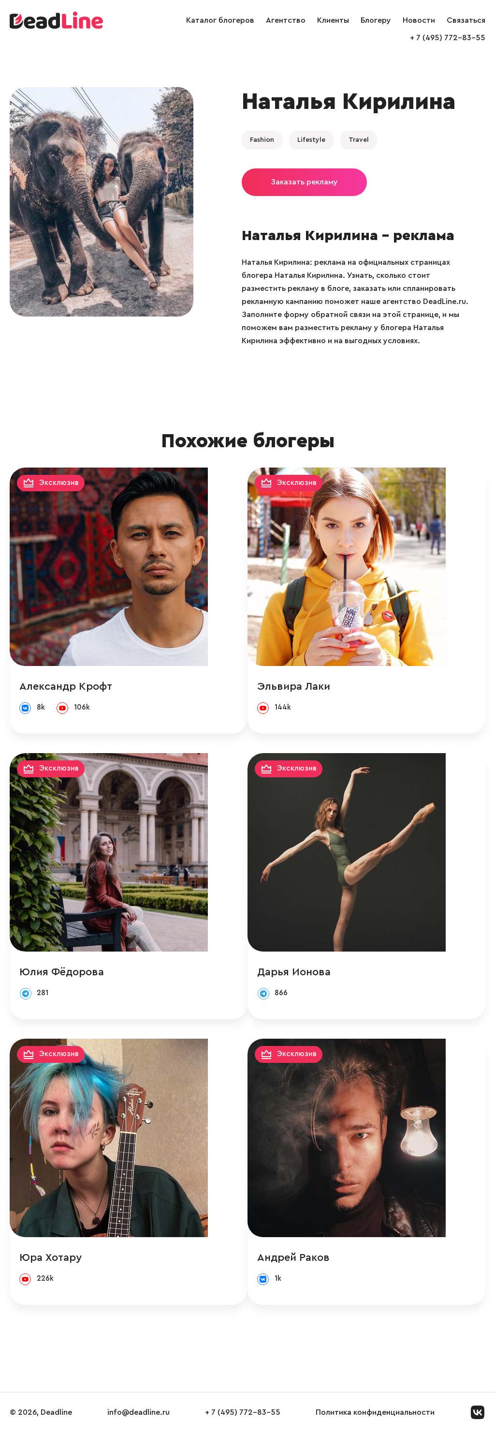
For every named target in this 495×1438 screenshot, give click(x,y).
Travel (359, 139)
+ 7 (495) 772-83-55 (447, 38)
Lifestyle (311, 139)
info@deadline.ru (138, 1418)
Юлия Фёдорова (61, 974)
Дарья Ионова (333, 974)
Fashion (262, 139)
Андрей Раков (333, 1261)
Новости (419, 20)
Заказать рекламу (304, 182)
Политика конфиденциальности (375, 1418)
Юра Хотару (50, 1261)
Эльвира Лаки (333, 686)
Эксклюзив (59, 483)
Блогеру (376, 20)
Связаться (466, 20)
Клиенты (333, 20)
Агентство (286, 20)
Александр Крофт (65, 686)
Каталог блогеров (220, 20)
